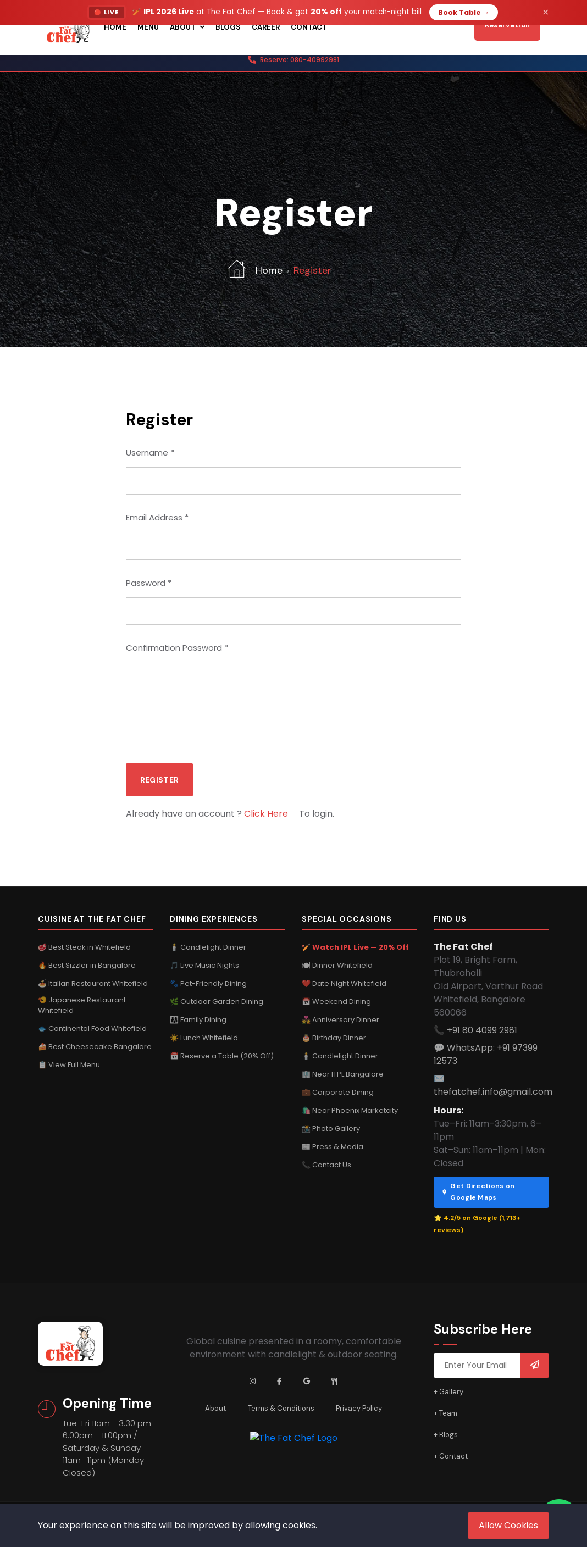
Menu (148, 27)
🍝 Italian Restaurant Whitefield (93, 983)
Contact (309, 27)
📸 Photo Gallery (331, 1128)
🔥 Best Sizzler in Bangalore (87, 965)
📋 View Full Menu (69, 1065)
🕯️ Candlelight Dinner (208, 946)
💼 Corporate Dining (338, 1091)
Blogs (228, 27)
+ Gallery (448, 1391)
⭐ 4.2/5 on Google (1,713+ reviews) (477, 1223)
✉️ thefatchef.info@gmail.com (493, 1084)
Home (115, 27)
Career (266, 27)
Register (159, 780)
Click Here (266, 813)
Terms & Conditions (281, 1408)
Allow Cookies (508, 1525)
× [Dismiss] (545, 12)
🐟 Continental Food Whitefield (92, 1028)
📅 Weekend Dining (336, 1001)
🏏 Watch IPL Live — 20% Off (355, 946)
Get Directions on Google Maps (477, 1191)
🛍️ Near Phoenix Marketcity (350, 1110)
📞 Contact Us (326, 1164)
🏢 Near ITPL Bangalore (343, 1073)
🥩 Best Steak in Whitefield (84, 946)
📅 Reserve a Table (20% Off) (222, 1055)
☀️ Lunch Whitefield (204, 1037)
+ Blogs (446, 1434)
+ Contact (451, 1456)
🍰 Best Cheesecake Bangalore (95, 1046)
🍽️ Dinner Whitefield (337, 965)
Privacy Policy (359, 1408)
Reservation (507, 25)
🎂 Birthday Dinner (334, 1037)
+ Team (445, 1413)
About (187, 27)
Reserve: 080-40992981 (299, 59)
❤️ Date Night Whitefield (344, 983)
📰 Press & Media (332, 1146)
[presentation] (209, 724)
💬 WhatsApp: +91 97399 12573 (486, 1054)
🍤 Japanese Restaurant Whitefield (82, 1005)
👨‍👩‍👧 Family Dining (198, 1019)
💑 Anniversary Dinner (340, 1019)
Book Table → (464, 12)
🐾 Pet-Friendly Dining (208, 983)
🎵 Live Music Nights (204, 965)
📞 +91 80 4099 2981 (475, 1029)
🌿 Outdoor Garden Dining (216, 1001)
